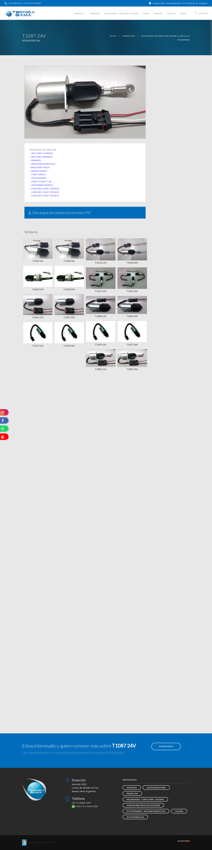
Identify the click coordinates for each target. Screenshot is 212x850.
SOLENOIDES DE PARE (156, 788)
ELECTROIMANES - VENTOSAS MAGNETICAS (146, 811)
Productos (95, 13)
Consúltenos (166, 746)
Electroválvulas (135, 817)
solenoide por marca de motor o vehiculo (165, 36)
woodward (183, 40)
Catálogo (171, 13)
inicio (113, 36)
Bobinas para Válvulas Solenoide (143, 805)
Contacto (158, 13)
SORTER (183, 13)
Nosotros (78, 13)
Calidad (179, 811)
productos (129, 36)
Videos (146, 13)
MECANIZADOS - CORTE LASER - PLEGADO (121, 13)
